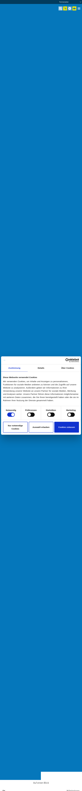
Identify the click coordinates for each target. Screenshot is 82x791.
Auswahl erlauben (41, 427)
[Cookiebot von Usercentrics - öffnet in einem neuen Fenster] (67, 360)
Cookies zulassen (66, 427)
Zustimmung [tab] (14, 368)
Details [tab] (41, 368)
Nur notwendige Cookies (15, 427)
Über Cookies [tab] (67, 368)
